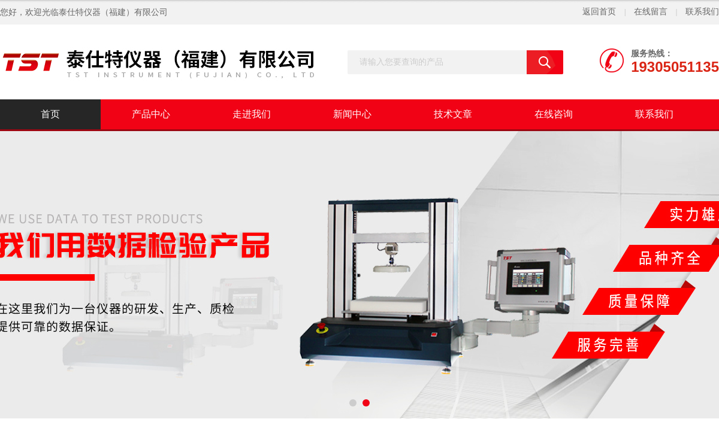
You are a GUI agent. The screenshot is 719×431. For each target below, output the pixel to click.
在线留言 (650, 11)
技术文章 (453, 114)
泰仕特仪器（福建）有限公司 (113, 12)
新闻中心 (352, 114)
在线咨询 (553, 114)
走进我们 (251, 114)
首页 (50, 114)
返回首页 (599, 11)
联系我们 (702, 11)
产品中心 (151, 114)
